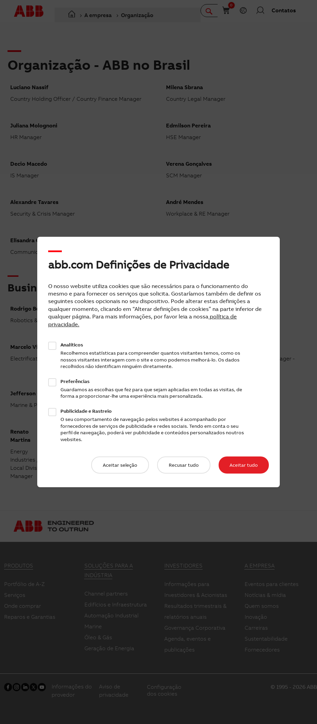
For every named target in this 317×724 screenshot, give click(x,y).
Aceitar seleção (120, 465)
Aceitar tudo (244, 465)
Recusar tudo (184, 465)
